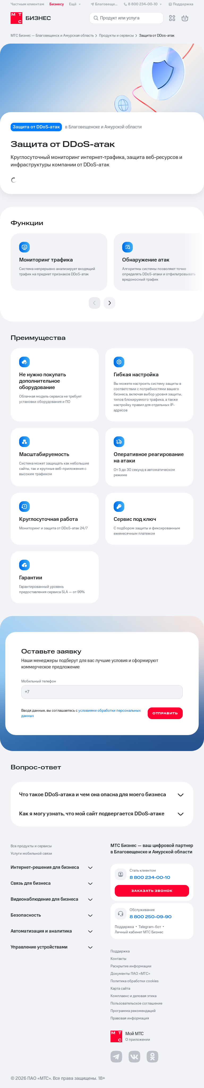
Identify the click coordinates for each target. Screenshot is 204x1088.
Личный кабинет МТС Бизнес (139, 932)
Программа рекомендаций (133, 1011)
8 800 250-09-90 (151, 917)
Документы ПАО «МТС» (130, 973)
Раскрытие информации (130, 966)
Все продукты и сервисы (31, 846)
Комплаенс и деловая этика (133, 996)
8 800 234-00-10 (143, 4)
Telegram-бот (150, 927)
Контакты (118, 959)
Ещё (75, 4)
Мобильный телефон (38, 681)
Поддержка (125, 927)
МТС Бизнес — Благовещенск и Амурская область (52, 35)
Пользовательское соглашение (136, 1003)
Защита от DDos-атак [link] (157, 35)
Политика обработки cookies (134, 981)
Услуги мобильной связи (31, 853)
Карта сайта (120, 988)
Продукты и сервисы (116, 35)
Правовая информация (129, 1018)
